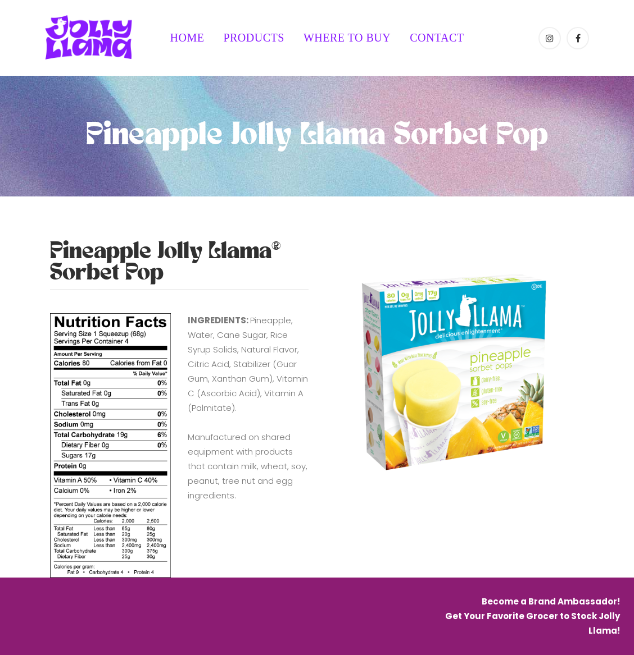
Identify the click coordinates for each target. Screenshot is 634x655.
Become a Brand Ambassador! (551, 601)
